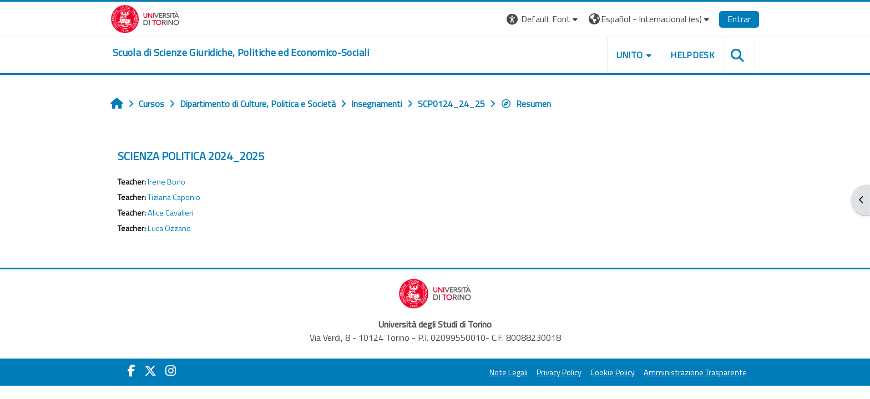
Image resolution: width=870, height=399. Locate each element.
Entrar (739, 18)
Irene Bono (166, 182)
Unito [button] (629, 55)
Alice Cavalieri (171, 213)
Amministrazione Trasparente (695, 372)
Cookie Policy (612, 372)
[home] (241, 53)
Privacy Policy (559, 372)
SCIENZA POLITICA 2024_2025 (191, 156)
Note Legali (508, 372)
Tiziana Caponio (174, 197)
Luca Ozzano (169, 228)
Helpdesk (692, 55)
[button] (543, 19)
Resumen (525, 103)
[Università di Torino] (145, 17)
